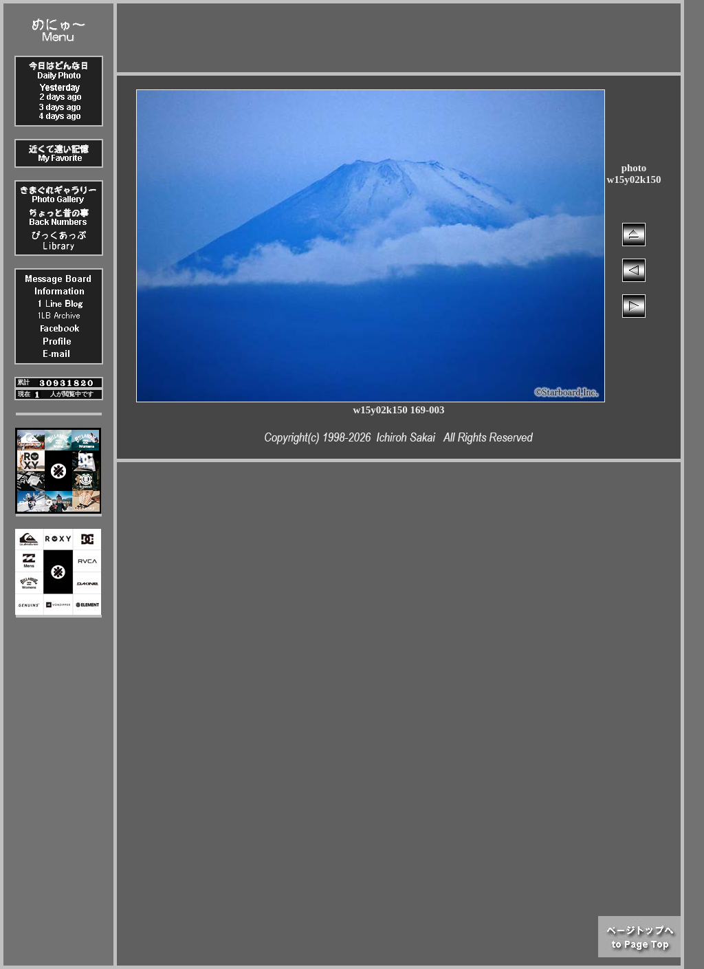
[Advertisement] (398, 34)
